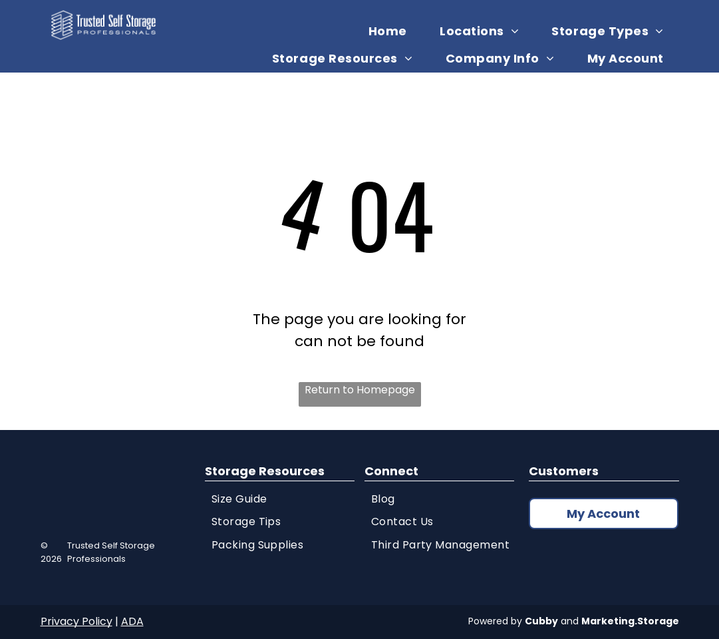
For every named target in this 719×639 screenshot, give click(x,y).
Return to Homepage (360, 389)
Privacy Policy (76, 621)
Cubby (541, 621)
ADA (132, 621)
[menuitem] (392, 31)
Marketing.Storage (630, 621)
